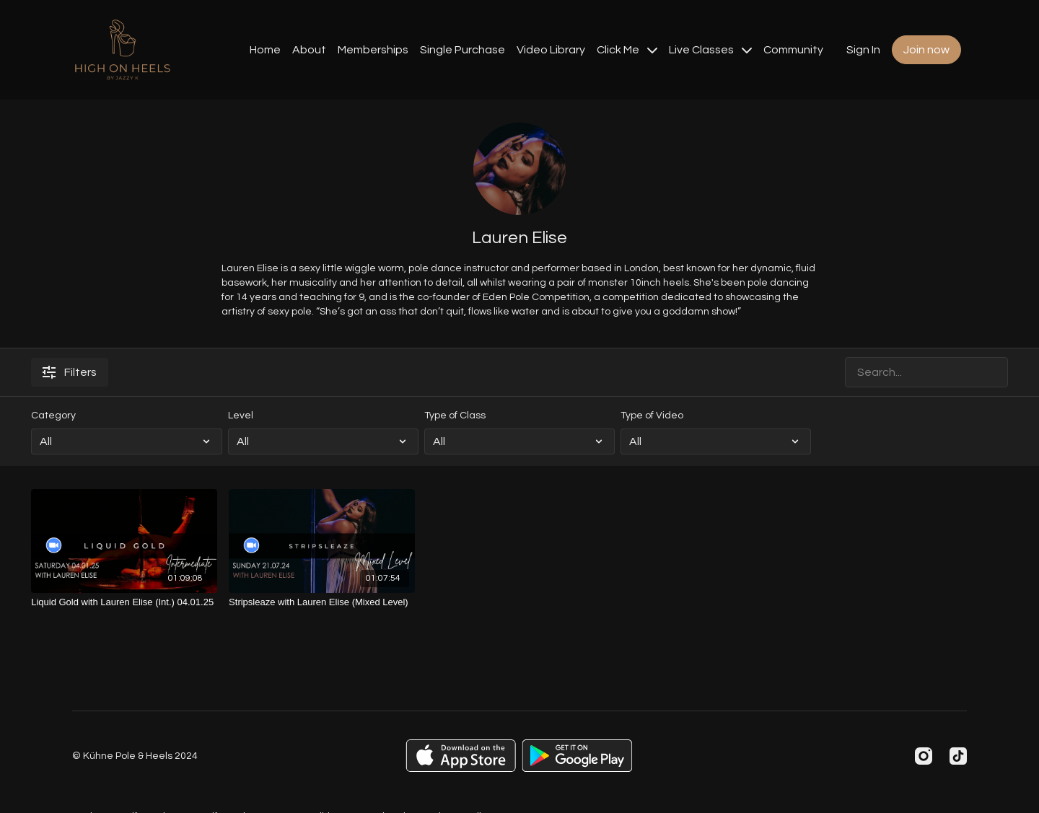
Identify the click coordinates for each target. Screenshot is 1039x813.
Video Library (551, 50)
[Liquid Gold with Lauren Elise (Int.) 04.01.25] (124, 602)
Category (53, 415)
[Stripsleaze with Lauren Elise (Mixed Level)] (322, 602)
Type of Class (455, 415)
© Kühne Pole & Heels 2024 (135, 756)
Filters (70, 372)
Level (240, 415)
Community (793, 50)
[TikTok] (958, 756)
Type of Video (652, 415)
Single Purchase (462, 50)
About (309, 50)
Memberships (373, 50)
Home (265, 50)
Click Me (627, 50)
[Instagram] (923, 756)
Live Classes (710, 50)
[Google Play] (577, 755)
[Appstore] (460, 755)
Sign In (863, 50)
